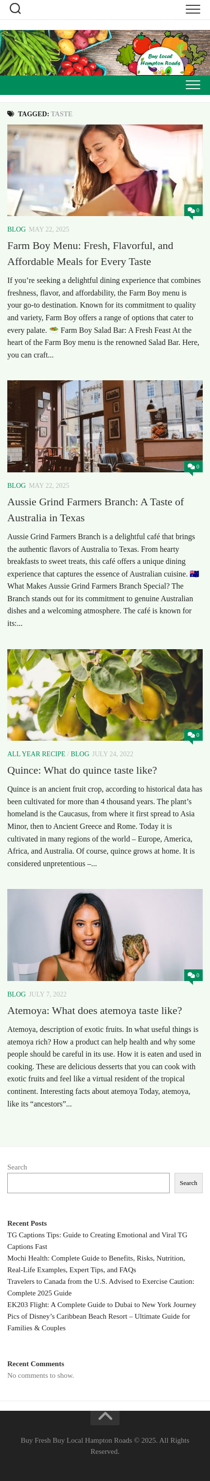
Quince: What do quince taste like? (82, 770)
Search (17, 1167)
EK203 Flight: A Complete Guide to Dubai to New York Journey (101, 1305)
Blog (16, 229)
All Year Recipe (36, 754)
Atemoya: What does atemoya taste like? (94, 1010)
